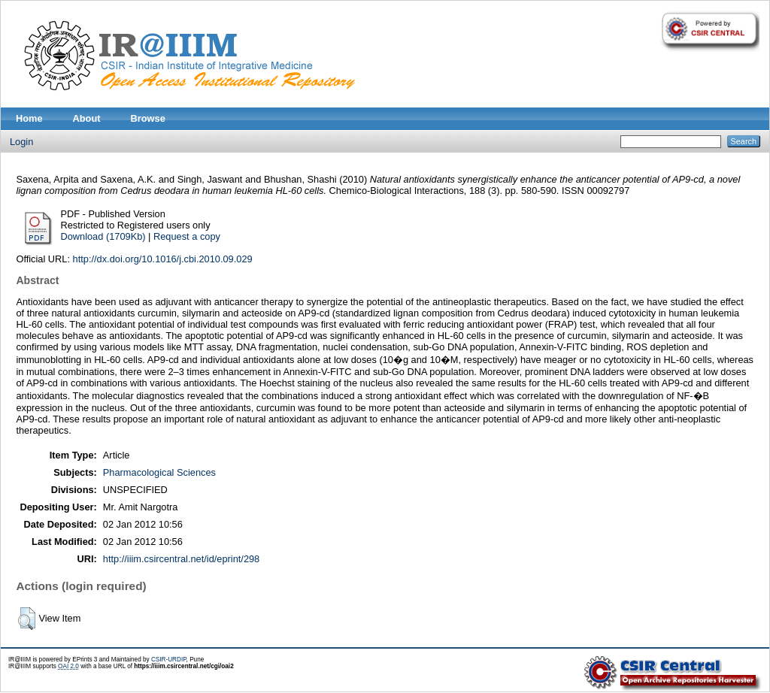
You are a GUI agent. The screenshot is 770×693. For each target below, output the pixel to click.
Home (29, 118)
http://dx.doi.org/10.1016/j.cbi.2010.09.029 (163, 259)
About (87, 118)
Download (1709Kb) (102, 236)
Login (21, 141)
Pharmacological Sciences (159, 472)
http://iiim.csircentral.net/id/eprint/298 (181, 558)
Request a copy (186, 236)
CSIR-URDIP (168, 659)
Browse (148, 118)
